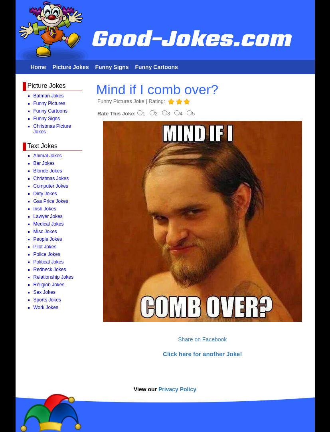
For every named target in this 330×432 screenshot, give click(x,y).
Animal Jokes (48, 156)
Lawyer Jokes (48, 216)
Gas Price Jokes (51, 201)
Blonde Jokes (48, 171)
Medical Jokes (49, 224)
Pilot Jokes (45, 247)
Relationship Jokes (54, 277)
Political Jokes (49, 262)
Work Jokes (46, 307)
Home (38, 67)
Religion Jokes (49, 284)
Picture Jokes (70, 67)
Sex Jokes (44, 292)
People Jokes (48, 239)
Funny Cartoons (156, 67)
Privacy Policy (177, 389)
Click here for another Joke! (202, 354)
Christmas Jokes (51, 178)
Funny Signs (111, 67)
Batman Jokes (49, 96)
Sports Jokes (47, 300)
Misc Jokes (45, 231)
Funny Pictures (49, 103)
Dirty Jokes (45, 193)
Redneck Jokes (50, 269)
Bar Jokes (44, 163)
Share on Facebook (202, 339)
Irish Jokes (45, 209)
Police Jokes (47, 254)
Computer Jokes (51, 186)
